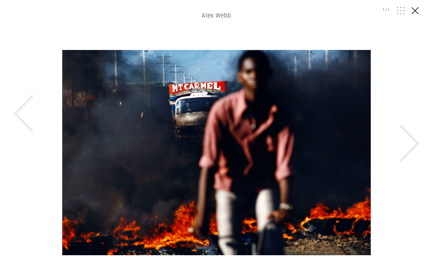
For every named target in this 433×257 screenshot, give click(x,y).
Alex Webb (216, 15)
